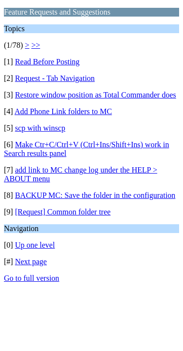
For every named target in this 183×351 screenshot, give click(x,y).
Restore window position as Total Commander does (95, 95)
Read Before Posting (47, 62)
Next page (31, 261)
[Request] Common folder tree (63, 212)
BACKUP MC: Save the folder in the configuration (95, 195)
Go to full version (31, 278)
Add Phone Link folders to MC (63, 111)
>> (35, 45)
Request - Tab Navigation (55, 78)
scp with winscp (40, 128)
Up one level (35, 245)
